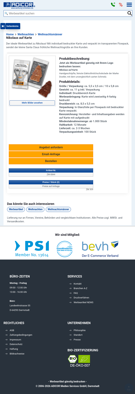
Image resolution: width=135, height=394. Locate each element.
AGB (9, 330)
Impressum (13, 339)
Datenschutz (13, 344)
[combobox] (65, 13)
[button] (113, 5)
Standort (75, 335)
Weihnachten (35, 209)
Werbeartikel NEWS (81, 302)
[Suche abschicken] (130, 13)
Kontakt (75, 283)
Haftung (11, 349)
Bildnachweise (14, 353)
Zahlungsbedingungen (18, 335)
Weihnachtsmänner (58, 209)
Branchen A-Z (78, 288)
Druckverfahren (79, 297)
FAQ (73, 293)
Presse (75, 339)
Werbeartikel (16, 209)
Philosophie (77, 330)
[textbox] (65, 13)
